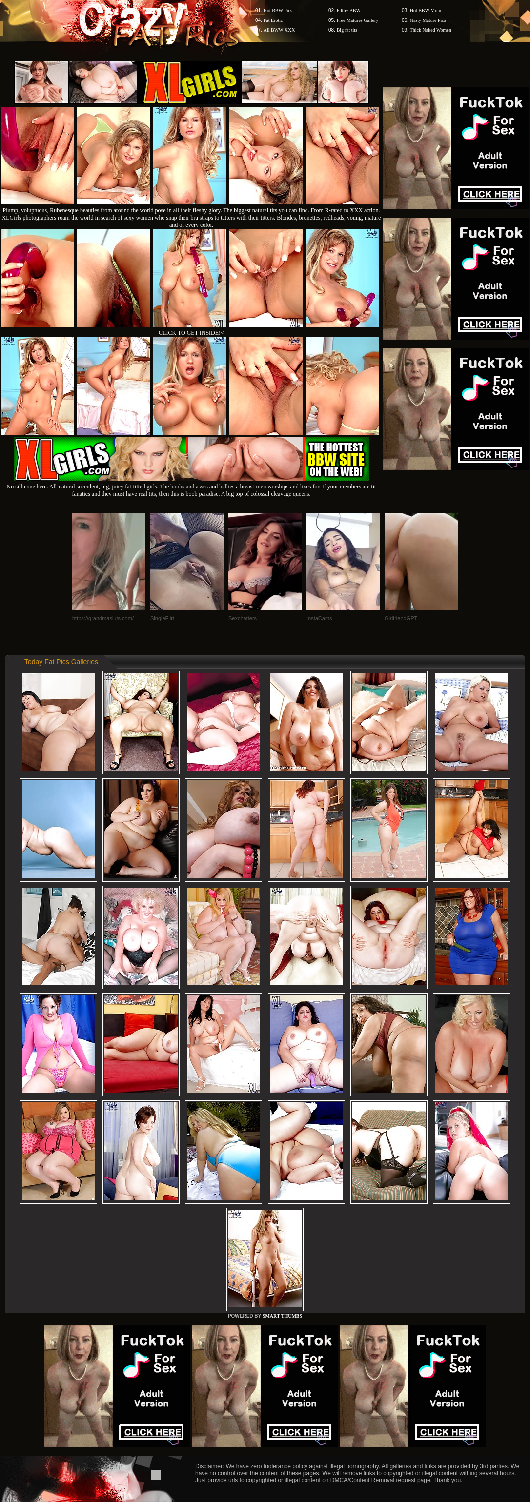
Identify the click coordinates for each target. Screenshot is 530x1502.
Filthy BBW (349, 10)
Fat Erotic (273, 20)
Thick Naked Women (430, 30)
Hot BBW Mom (425, 10)
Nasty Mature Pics (428, 20)
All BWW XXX (279, 30)
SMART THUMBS (282, 1316)
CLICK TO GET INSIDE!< (191, 332)
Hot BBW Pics (278, 10)
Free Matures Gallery (358, 20)
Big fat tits (347, 30)
